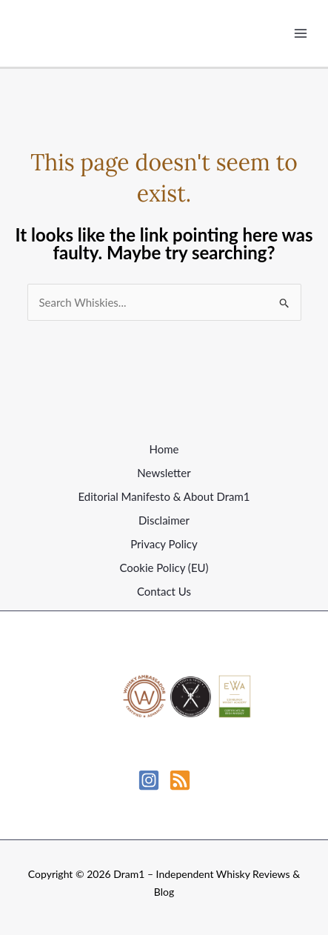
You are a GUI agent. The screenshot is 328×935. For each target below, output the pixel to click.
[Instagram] (149, 780)
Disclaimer (164, 520)
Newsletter (163, 472)
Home (164, 449)
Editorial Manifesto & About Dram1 (164, 496)
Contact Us (164, 591)
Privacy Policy (163, 543)
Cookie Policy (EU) (163, 567)
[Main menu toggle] (301, 34)
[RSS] (180, 780)
